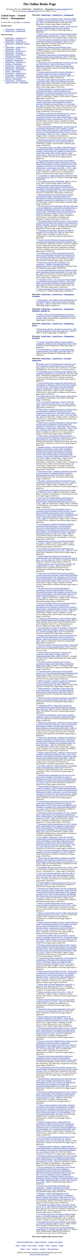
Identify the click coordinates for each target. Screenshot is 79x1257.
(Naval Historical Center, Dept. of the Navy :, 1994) (56, 330)
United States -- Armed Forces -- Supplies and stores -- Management (16, 81)
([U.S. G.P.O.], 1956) (57, 867)
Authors (41, 1245)
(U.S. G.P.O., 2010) (56, 778)
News (28, 1249)
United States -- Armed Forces (15, 29)
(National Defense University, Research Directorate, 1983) (56, 473)
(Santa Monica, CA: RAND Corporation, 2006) (56, 1223)
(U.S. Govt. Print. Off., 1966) (55, 231)
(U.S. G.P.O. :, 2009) (55, 565)
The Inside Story (53, 1249)
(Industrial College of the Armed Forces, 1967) (56, 56)
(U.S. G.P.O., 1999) (56, 452)
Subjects (54, 1245)
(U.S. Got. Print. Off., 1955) (56, 372)
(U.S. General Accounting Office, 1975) (56, 188)
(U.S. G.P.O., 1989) (56, 386)
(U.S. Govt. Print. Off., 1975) (56, 437)
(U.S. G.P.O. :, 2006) (55, 482)
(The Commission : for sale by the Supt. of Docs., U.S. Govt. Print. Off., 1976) (56, 558)
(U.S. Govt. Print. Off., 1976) (56, 413)
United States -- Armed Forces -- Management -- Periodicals (16, 52)
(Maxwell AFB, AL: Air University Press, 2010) (56, 366)
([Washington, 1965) (53, 181)
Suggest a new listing (55, 1242)
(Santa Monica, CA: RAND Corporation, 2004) (55, 1215)
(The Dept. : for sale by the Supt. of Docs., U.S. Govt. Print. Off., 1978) (57, 223)
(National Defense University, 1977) (57, 289)
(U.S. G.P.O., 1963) (56, 197)
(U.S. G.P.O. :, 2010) (56, 893)
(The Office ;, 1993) (56, 741)
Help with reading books (25, 1242)
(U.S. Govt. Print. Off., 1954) (56, 272)
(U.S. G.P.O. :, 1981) (57, 1174)
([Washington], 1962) (56, 40)
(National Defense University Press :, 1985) (56, 35)
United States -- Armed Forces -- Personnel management (16, 55)
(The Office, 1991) (56, 717)
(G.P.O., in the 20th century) (53, 264)
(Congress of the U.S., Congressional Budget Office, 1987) (53, 654)
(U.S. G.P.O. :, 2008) (57, 513)
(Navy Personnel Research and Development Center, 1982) (56, 619)
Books (22, 1249)
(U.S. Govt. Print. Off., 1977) (56, 1044)
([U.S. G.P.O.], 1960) (56, 851)
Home (18, 1245)
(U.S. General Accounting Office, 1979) (57, 646)
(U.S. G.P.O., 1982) (56, 151)
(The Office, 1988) (56, 682)
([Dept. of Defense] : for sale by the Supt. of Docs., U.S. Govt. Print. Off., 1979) (56, 20)
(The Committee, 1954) (56, 241)
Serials (61, 1245)
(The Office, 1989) (55, 690)
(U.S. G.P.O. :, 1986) (56, 165)
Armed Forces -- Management (15, 31)
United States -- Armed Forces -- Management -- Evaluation (16, 39)
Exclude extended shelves (63, 9)
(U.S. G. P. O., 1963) (56, 92)
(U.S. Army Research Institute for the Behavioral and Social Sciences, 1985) (56, 673)
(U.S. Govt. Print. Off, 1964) (55, 141)
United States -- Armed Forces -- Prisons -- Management (16, 70)
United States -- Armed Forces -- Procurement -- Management (16, 74)
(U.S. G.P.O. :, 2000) (56, 1094)
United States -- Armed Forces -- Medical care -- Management (16, 67)
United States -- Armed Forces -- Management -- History (16, 48)
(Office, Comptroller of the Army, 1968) (55, 74)
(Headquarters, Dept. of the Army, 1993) (56, 316)
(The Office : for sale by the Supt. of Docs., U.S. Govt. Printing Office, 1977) (55, 403)
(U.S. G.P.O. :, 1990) (56, 116)
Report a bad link (40, 1242)
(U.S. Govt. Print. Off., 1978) (56, 426)
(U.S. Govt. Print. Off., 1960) (55, 255)
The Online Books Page (39, 4)
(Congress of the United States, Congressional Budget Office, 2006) (55, 663)
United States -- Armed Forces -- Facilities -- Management (16, 63)
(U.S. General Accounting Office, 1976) (56, 629)
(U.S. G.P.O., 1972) (54, 1018)
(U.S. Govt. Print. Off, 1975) (55, 985)
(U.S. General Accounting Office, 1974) (57, 65)
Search (24, 1245)
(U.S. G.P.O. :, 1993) (56, 592)
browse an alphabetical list (30, 11)
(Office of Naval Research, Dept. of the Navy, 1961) (56, 1206)
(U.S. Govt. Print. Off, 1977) (56, 841)
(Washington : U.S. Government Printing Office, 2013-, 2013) (56, 827)
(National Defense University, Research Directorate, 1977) (56, 28)
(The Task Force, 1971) (56, 1196)
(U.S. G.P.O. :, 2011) (57, 938)
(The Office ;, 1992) (56, 302)
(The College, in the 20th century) (55, 350)
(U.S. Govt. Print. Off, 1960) (56, 1149)
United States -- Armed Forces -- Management (57, 15)
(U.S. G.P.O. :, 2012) (57, 210)
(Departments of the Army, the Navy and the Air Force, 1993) (56, 1058)
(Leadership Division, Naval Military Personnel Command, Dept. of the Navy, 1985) (55, 707)
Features (35, 1249)
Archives (43, 1249)
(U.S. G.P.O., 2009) (56, 1082)
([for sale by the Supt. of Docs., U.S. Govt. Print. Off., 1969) (55, 103)
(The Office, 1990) (56, 699)
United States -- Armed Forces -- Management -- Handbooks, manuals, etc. (17, 43)
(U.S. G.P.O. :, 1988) (56, 130)
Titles (47, 1245)
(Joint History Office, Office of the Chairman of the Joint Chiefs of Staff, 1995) (55, 81)
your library (17, 22)
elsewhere (26, 22)
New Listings (32, 1245)
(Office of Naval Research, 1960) (56, 766)
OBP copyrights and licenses (39, 1254)
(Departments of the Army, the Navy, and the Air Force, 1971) (57, 1069)
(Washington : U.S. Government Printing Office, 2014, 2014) (56, 1109)
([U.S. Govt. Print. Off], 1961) (55, 875)
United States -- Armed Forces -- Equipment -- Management (16, 59)
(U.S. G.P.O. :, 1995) (57, 607)
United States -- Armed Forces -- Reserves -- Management (16, 78)
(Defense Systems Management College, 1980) (56, 343)
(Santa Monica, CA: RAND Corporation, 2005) (55, 1228)
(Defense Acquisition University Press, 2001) (56, 282)
